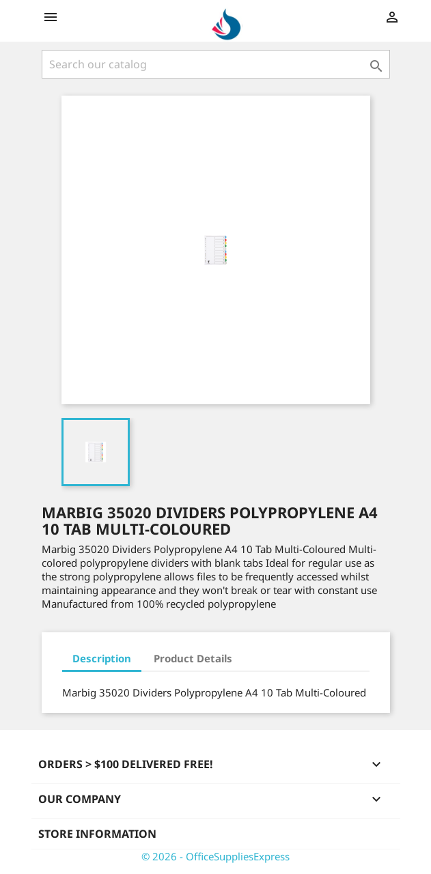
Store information (97, 833)
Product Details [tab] (193, 658)
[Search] (216, 64)
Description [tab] (101, 658)
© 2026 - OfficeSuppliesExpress (215, 856)
